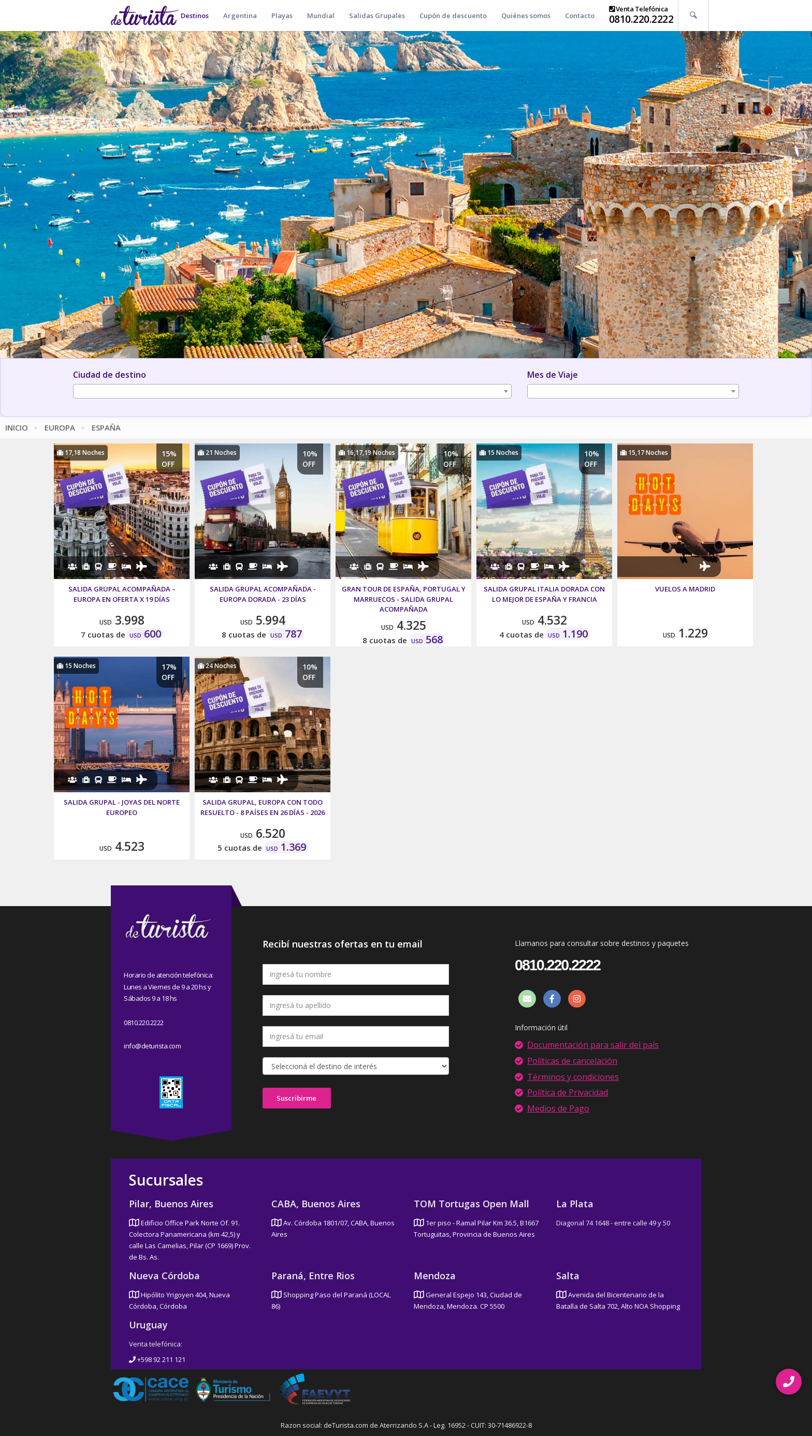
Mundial (321, 15)
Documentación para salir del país (593, 1044)
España (106, 427)
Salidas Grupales (377, 15)
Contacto (579, 15)
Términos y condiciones (573, 1077)
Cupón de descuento (453, 15)
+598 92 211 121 (157, 1359)
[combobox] (292, 391)
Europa (60, 427)
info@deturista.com (152, 1045)
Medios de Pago (558, 1108)
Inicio (16, 427)
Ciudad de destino (109, 374)
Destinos (195, 15)
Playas (282, 15)
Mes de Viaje (552, 374)
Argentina (240, 15)
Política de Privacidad (567, 1092)
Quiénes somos (525, 15)
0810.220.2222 (641, 19)
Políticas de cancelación (572, 1061)
